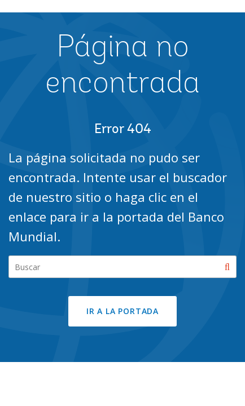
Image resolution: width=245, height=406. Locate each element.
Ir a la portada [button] (122, 311)
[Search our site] (122, 266)
